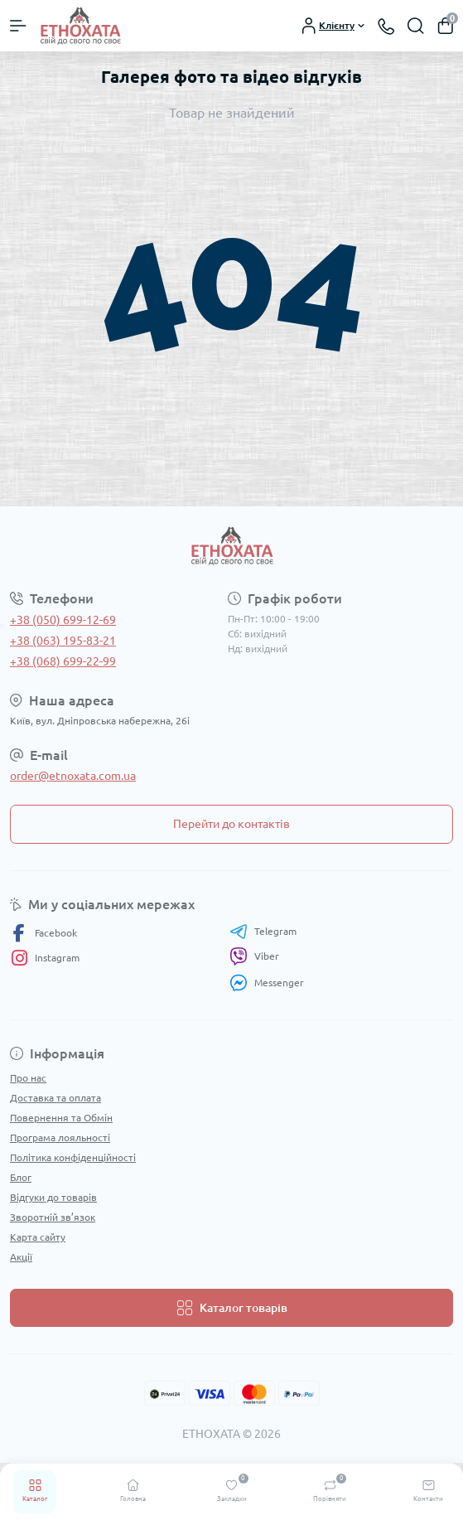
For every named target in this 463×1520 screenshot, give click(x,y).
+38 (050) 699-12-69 (63, 620)
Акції (21, 1256)
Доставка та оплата (55, 1097)
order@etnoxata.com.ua (73, 775)
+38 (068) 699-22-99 (63, 661)
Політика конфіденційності (73, 1157)
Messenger (266, 982)
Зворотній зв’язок (52, 1217)
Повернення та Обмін (61, 1117)
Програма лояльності (60, 1137)
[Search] (416, 25)
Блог (20, 1177)
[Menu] (18, 25)
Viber (254, 956)
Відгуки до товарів (53, 1197)
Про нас (28, 1077)
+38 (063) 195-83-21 (63, 640)
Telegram (263, 931)
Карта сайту (37, 1237)
